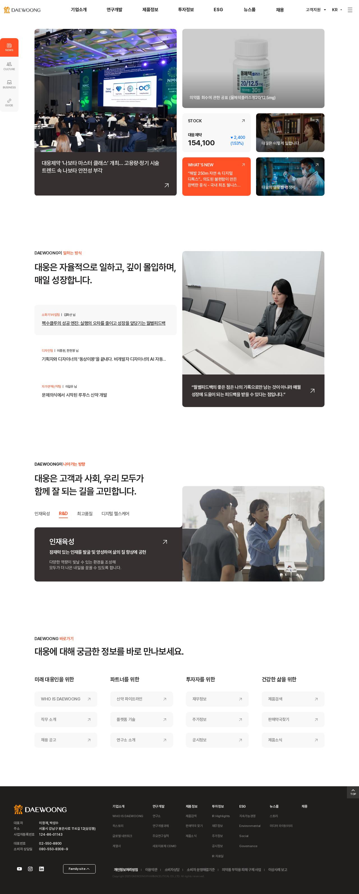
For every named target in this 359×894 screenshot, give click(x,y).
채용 (304, 806)
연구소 (157, 816)
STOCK (195, 121)
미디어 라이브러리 (281, 826)
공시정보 (199, 740)
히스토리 (117, 826)
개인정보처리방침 (126, 870)
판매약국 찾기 (194, 826)
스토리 (274, 816)
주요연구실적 (161, 836)
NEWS (9, 47)
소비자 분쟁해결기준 (201, 870)
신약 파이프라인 (129, 699)
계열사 (116, 846)
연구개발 (159, 806)
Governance (248, 846)
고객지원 (313, 9)
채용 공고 (48, 740)
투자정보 (218, 806)
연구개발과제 (161, 826)
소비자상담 (172, 870)
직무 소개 (48, 719)
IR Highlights (221, 816)
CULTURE (9, 66)
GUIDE (9, 102)
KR (335, 9)
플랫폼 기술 (126, 719)
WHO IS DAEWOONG (60, 699)
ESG (242, 806)
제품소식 (275, 740)
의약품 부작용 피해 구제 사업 (241, 870)
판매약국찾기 (278, 719)
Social (243, 836)
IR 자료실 (218, 856)
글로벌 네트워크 (122, 836)
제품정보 (192, 806)
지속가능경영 (247, 816)
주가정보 (199, 719)
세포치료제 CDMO (164, 846)
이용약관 (151, 870)
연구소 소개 (126, 740)
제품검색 (275, 699)
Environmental (250, 826)
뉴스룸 (274, 806)
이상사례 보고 (277, 870)
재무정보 (199, 699)
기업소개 (118, 806)
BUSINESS (9, 84)
